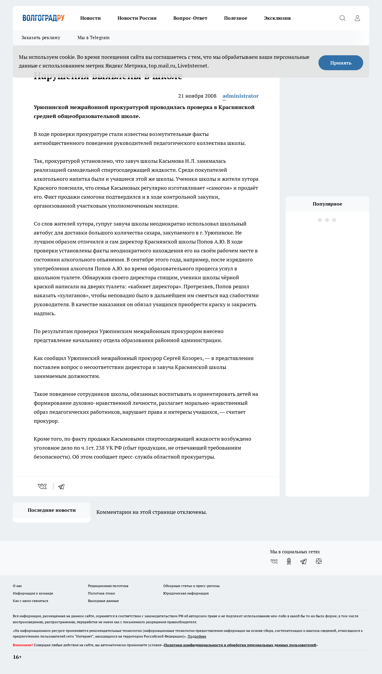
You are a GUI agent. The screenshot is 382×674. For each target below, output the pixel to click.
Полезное (235, 18)
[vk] (43, 486)
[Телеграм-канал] (303, 561)
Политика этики (101, 593)
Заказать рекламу (40, 37)
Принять (341, 63)
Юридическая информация (186, 593)
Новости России (137, 18)
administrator (241, 95)
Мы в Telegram (94, 37)
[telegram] (63, 486)
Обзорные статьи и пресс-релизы (191, 585)
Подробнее (197, 636)
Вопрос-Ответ (190, 18)
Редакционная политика (108, 585)
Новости (90, 18)
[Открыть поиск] (342, 18)
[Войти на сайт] (357, 18)
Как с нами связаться (30, 600)
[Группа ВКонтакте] (274, 561)
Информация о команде (33, 593)
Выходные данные (103, 600)
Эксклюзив (277, 18)
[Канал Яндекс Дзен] (318, 561)
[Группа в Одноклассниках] (288, 561)
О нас (17, 585)
